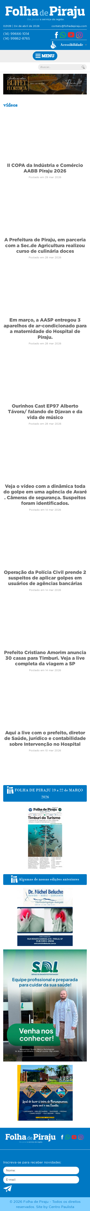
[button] (69, 45)
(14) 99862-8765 (16, 38)
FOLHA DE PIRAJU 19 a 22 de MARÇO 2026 (45, 792)
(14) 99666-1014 (16, 33)
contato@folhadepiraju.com (69, 26)
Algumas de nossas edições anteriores (45, 879)
